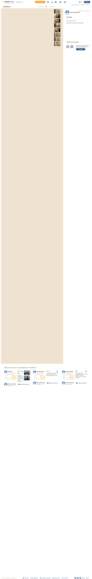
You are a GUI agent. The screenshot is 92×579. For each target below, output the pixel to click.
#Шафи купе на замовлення (73, 42)
